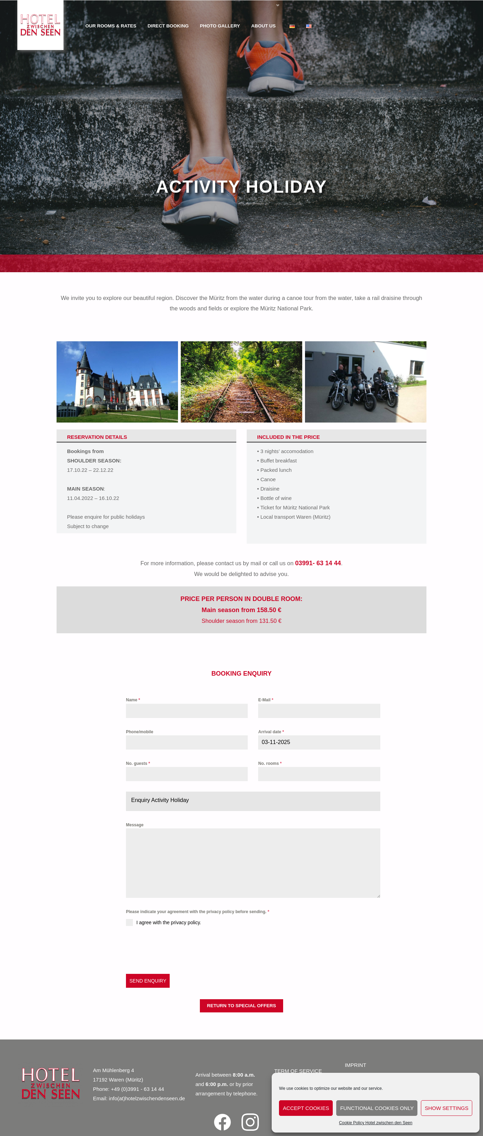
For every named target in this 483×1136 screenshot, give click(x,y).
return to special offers (241, 1005)
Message (135, 824)
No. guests (138, 763)
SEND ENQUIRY (147, 981)
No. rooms (269, 763)
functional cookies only (377, 1108)
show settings (446, 1108)
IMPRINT (355, 1065)
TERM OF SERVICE (298, 1071)
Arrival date (271, 731)
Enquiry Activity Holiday (160, 799)
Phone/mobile (139, 731)
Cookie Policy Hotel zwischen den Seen (375, 1122)
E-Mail (265, 700)
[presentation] (178, 949)
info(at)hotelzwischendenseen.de (147, 1098)
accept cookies (306, 1108)
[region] (241, 136)
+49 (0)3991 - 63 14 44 (137, 1089)
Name (133, 700)
